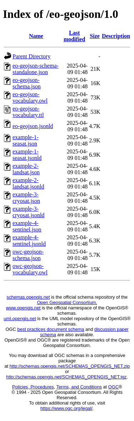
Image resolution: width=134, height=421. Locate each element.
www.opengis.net (23, 307)
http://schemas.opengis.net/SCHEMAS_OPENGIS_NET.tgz (66, 377)
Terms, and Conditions (79, 387)
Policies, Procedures (33, 387)
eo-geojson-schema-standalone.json (36, 69)
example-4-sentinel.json (27, 226)
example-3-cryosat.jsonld (28, 212)
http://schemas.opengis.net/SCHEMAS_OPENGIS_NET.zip (70, 366)
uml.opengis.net (20, 318)
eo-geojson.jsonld (33, 126)
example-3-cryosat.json (26, 197)
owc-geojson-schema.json (28, 255)
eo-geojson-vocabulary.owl (30, 97)
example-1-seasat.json (26, 140)
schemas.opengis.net (28, 297)
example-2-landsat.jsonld (28, 183)
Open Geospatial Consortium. (67, 302)
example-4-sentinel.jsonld (29, 240)
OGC (113, 387)
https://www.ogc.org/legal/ (66, 408)
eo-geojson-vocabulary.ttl (28, 112)
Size (95, 36)
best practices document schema (50, 329)
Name (36, 36)
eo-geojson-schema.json (27, 83)
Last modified (74, 36)
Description (116, 36)
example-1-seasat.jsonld (27, 154)
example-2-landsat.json (26, 169)
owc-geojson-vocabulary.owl (30, 269)
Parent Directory (31, 56)
